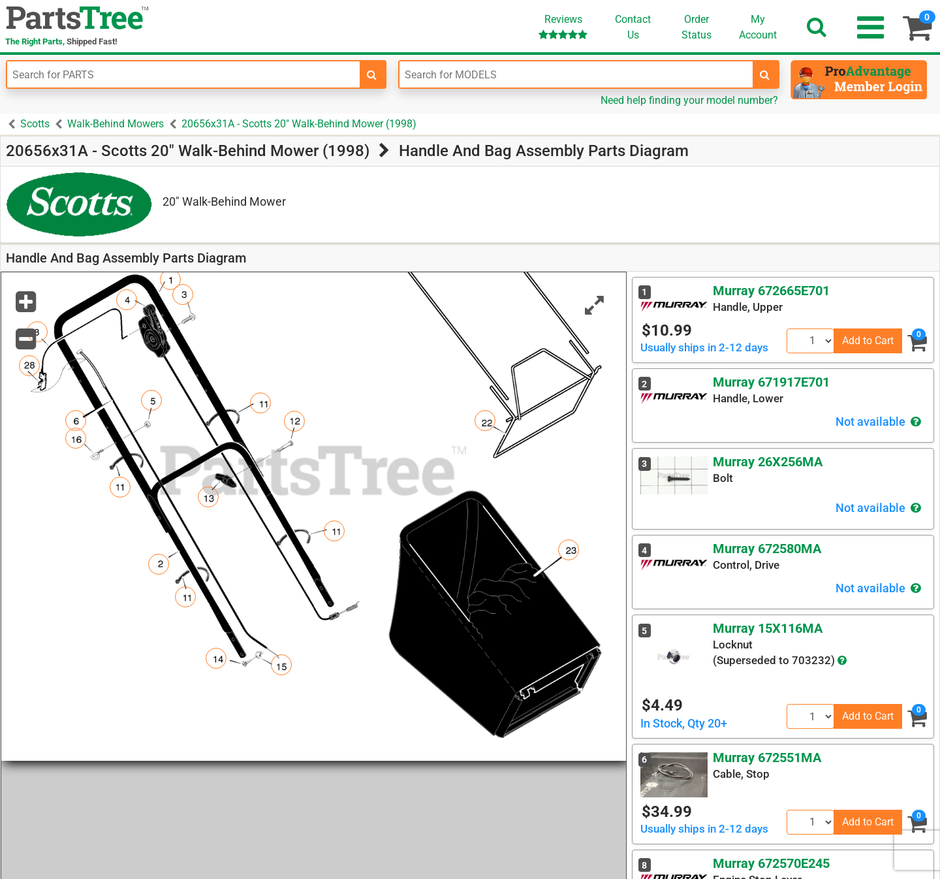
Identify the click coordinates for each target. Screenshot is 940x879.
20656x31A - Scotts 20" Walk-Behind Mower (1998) (298, 124)
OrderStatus (697, 27)
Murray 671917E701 (771, 382)
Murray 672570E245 (771, 863)
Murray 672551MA (767, 757)
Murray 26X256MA (767, 462)
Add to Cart (868, 340)
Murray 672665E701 (771, 290)
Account (758, 27)
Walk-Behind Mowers (115, 124)
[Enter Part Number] (183, 74)
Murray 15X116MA (767, 628)
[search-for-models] (765, 74)
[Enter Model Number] (576, 74)
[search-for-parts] (372, 74)
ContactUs (633, 27)
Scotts (35, 124)
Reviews (563, 26)
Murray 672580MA (767, 548)
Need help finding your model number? (689, 100)
